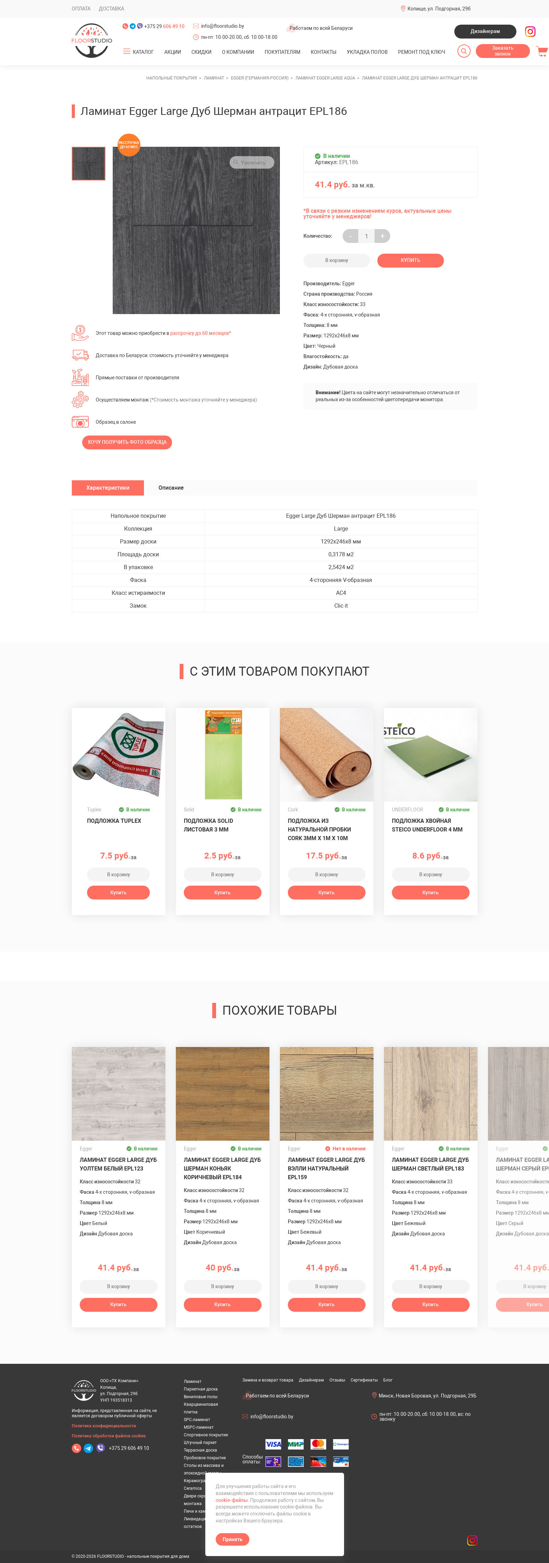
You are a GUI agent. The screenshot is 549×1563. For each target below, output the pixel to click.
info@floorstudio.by (222, 26)
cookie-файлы (232, 1500)
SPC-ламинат (197, 1419)
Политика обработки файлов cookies (109, 1436)
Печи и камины (199, 1511)
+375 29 (164, 26)
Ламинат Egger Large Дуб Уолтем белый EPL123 (118, 1164)
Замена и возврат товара (267, 1380)
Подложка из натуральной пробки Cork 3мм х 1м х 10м (319, 830)
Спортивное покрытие (206, 1435)
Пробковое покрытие (205, 1457)
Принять (232, 1539)
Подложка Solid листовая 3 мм (208, 825)
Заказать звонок (503, 51)
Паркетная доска (201, 1389)
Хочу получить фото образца (127, 442)
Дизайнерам (485, 31)
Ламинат (192, 1381)
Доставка (111, 8)
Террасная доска (200, 1450)
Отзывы (337, 1380)
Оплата (81, 8)
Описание (171, 487)
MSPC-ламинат (199, 1427)
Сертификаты (364, 1380)
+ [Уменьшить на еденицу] (382, 236)
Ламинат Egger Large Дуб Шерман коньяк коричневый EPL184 (222, 1169)
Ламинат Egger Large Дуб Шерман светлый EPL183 (430, 1164)
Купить (410, 260)
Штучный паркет (200, 1442)
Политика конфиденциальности (104, 1425)
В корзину (336, 260)
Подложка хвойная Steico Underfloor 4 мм (427, 825)
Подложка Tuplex (114, 821)
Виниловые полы (200, 1396)
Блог (388, 1380)
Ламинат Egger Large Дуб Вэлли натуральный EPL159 (326, 1169)
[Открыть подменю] (126, 51)
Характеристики (107, 487)
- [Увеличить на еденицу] (350, 236)
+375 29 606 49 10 (129, 1448)
